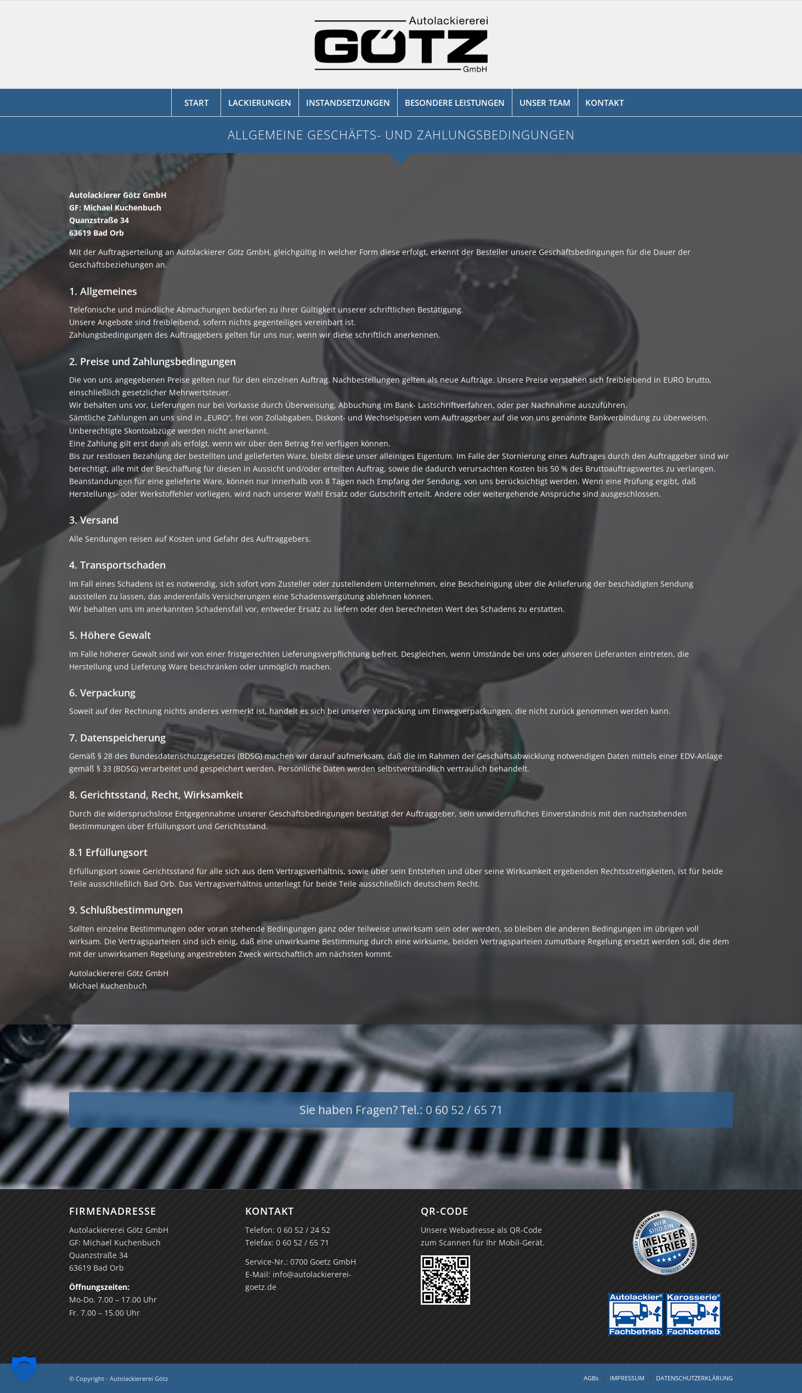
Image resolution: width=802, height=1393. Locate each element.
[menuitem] (196, 102)
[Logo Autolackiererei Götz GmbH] (401, 44)
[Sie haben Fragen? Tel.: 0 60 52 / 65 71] (401, 1116)
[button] (24, 1369)
